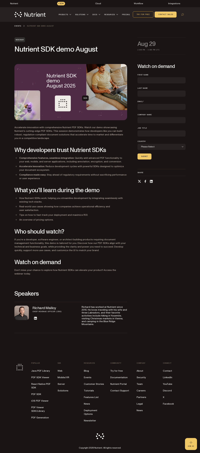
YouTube (167, 384)
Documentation (119, 377)
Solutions (63, 390)
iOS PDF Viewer (40, 400)
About (140, 371)
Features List (91, 397)
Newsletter (90, 420)
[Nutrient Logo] (30, 14)
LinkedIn (167, 377)
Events (87, 377)
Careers (141, 390)
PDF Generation (40, 417)
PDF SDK (36, 394)
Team (140, 384)
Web (60, 371)
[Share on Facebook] (145, 181)
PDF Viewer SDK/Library (38, 409)
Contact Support (119, 390)
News (87, 403)
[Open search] (183, 15)
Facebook (168, 403)
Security (141, 377)
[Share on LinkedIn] (151, 181)
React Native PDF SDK (40, 385)
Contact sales (165, 14)
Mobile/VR (63, 377)
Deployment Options (90, 412)
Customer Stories (94, 384)
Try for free (143, 14)
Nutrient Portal (118, 384)
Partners (141, 397)
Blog (86, 371)
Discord (167, 390)
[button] (65, 14)
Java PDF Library (40, 371)
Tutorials (89, 390)
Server (61, 384)
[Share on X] (139, 181)
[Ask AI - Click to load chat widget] (191, 444)
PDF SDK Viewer (40, 377)
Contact (167, 371)
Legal (140, 403)
